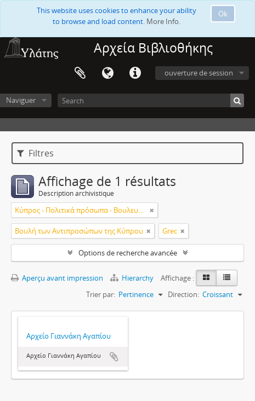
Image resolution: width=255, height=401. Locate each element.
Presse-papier (80, 73)
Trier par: (100, 294)
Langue (107, 73)
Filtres (35, 153)
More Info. (163, 21)
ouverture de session (199, 73)
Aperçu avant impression (57, 278)
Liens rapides (135, 73)
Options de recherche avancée (127, 253)
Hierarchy (132, 278)
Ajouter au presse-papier (114, 356)
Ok (223, 14)
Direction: (183, 294)
